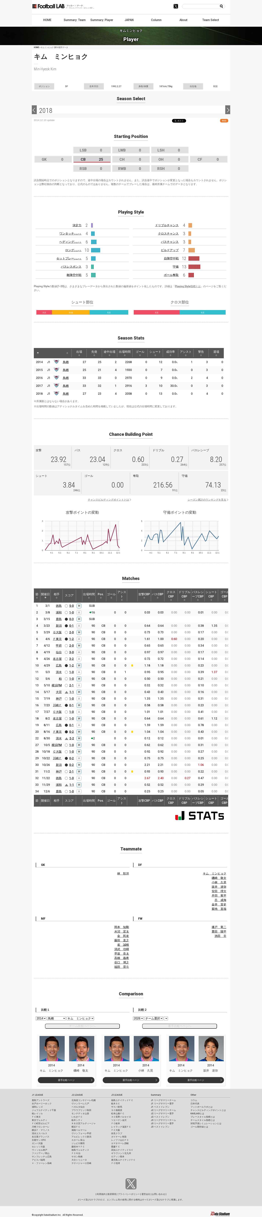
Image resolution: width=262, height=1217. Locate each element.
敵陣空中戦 (74, 275)
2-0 (71, 632)
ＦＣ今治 (75, 1153)
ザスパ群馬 (116, 1107)
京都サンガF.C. (39, 1140)
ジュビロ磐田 (78, 1143)
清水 (59, 672)
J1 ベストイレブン (160, 1107)
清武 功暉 (121, 949)
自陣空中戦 (171, 258)
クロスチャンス (168, 233)
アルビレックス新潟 (81, 1136)
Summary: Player (101, 20)
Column (156, 20)
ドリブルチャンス (167, 225)
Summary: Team (75, 20)
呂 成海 (220, 900)
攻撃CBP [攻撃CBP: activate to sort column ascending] (144, 595)
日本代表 (195, 1103)
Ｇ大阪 (57, 632)
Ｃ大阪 (57, 712)
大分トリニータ (79, 1160)
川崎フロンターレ (40, 1126)
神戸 (59, 698)
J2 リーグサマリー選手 (162, 1113)
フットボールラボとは (202, 1107)
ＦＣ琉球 (115, 1163)
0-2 (71, 732)
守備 (176, 266)
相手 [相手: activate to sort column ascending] (57, 595)
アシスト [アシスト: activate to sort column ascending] (186, 353)
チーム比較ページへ (82, 1026)
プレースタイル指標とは (203, 1117)
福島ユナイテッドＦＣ (122, 1100)
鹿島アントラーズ (40, 1100)
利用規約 (101, 1194)
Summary (156, 1095)
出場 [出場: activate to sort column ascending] (79, 353)
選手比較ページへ (179, 1026)
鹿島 (59, 619)
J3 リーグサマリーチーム (163, 1120)
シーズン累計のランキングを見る (207, 499)
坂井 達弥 (219, 887)
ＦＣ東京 (36, 1117)
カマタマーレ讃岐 (120, 1143)
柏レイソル (37, 1113)
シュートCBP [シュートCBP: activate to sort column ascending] (211, 595)
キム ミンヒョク (214, 873)
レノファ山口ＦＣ (120, 1140)
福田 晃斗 (121, 967)
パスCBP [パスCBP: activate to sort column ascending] (157, 595)
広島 (59, 665)
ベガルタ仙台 (78, 1107)
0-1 (71, 625)
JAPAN (129, 20)
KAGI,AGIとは (197, 1113)
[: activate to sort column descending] (38, 353)
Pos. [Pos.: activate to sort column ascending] (101, 595)
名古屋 (57, 659)
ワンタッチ (70, 233)
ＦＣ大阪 (115, 1130)
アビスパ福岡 (38, 1160)
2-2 (71, 738)
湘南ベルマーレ (79, 1130)
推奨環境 (111, 1194)
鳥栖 (66, 362)
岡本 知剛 (121, 927)
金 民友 (123, 936)
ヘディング (70, 242)
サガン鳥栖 (76, 1156)
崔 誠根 (123, 945)
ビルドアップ (170, 250)
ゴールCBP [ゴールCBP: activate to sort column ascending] (224, 595)
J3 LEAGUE (117, 1095)
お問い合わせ (158, 1194)
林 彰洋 (123, 873)
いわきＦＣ (76, 1117)
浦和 (59, 612)
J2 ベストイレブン (160, 1117)
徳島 (59, 606)
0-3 (71, 619)
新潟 (59, 625)
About (183, 20)
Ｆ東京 (57, 639)
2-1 (71, 685)
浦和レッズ (37, 1107)
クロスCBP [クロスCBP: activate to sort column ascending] (171, 595)
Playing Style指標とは (188, 286)
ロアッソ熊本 (117, 1156)
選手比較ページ (66, 1080)
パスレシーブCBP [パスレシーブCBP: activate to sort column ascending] (198, 595)
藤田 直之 (121, 940)
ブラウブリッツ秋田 (81, 1110)
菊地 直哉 (219, 909)
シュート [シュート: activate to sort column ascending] (155, 353)
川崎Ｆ (57, 705)
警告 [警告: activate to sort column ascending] (201, 353)
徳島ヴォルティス (80, 1150)
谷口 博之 (121, 962)
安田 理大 (219, 891)
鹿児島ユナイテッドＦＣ (123, 1160)
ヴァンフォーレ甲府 (81, 1133)
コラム (194, 1100)
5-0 (71, 606)
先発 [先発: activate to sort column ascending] (94, 353)
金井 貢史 (219, 904)
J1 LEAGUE (37, 1095)
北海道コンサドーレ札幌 (83, 1100)
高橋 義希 (121, 958)
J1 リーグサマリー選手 (162, 1103)
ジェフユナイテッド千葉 (44, 1110)
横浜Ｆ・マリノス (40, 1130)
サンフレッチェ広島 (42, 1156)
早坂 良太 (121, 953)
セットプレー (68, 258)
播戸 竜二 (219, 927)
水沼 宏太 (121, 931)
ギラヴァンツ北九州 (121, 1153)
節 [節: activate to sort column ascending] (36, 595)
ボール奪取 (171, 275)
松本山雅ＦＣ (117, 1113)
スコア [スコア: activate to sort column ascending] (69, 595)
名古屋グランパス (40, 1136)
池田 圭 (220, 936)
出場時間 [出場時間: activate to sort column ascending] (125, 353)
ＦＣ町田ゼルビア (40, 1123)
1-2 (71, 639)
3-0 (71, 652)
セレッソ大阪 (38, 1146)
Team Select (210, 20)
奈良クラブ (116, 1133)
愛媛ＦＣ (115, 1146)
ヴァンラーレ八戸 (80, 1103)
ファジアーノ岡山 (40, 1153)
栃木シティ (76, 1120)
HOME (47, 20)
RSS (224, 120)
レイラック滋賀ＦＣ (121, 1126)
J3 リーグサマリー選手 (162, 1123)
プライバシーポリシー (129, 1194)
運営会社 (145, 1194)
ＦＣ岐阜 (115, 1123)
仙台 (59, 652)
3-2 (71, 659)
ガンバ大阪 (37, 1143)
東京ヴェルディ (39, 1120)
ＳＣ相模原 (116, 1110)
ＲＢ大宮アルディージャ (83, 1123)
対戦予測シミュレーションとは (206, 1123)
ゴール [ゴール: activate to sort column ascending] (140, 353)
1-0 (71, 612)
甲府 (59, 645)
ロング (73, 250)
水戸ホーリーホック (42, 1103)
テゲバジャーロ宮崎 (81, 1163)
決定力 (77, 225)
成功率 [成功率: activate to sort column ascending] (170, 353)
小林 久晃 (219, 882)
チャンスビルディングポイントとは (108, 499)
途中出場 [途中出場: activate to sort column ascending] (109, 353)
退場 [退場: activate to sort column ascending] (216, 353)
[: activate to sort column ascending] (45, 353)
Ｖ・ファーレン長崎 (42, 1163)
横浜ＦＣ (75, 1126)
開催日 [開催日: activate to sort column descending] (45, 595)
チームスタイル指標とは (203, 1120)
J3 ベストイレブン (160, 1126)
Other (193, 1095)
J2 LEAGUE (77, 1095)
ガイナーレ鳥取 (119, 1136)
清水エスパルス (39, 1133)
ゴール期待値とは (199, 1126)
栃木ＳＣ (115, 1103)
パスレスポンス (71, 266)
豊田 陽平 (219, 931)
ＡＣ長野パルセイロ (121, 1117)
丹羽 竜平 (219, 895)
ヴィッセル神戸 (39, 1150)
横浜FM (57, 685)
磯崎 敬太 (219, 878)
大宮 (59, 692)
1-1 (71, 692)
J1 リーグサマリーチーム (163, 1100)
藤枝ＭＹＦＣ (78, 1146)
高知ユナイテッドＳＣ (122, 1150)
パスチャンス (170, 242)
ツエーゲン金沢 (119, 1120)
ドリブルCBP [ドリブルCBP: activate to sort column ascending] (184, 595)
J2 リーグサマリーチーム (163, 1110)
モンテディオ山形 (80, 1113)
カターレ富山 (78, 1140)
